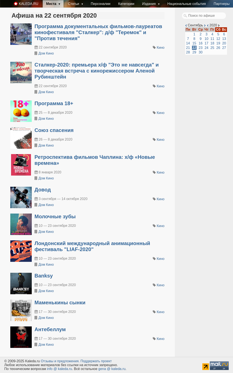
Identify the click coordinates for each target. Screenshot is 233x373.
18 (212, 43)
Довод (43, 190)
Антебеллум (50, 329)
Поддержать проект (96, 361)
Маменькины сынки (60, 302)
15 (194, 43)
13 (224, 39)
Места (51, 4)
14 (188, 43)
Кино (161, 47)
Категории (126, 4)
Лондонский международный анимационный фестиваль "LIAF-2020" (92, 246)
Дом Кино (46, 53)
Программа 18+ (54, 103)
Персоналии (100, 4)
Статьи (74, 4)
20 (224, 43)
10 (206, 39)
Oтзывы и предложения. (60, 361)
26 (218, 48)
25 (212, 48)
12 (218, 39)
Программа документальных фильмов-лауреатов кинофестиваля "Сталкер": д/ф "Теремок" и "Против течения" (98, 32)
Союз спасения (54, 130)
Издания (149, 4)
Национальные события (186, 4)
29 (194, 52)
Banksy (44, 276)
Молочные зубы (55, 216)
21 (188, 48)
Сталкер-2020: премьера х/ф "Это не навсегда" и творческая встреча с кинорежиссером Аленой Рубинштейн (97, 71)
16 (201, 43)
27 (224, 48)
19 (218, 43)
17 (206, 43)
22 (194, 48)
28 (188, 52)
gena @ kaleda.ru (112, 369)
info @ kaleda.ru (59, 369)
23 (201, 48)
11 (212, 39)
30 (201, 52)
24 (206, 48)
